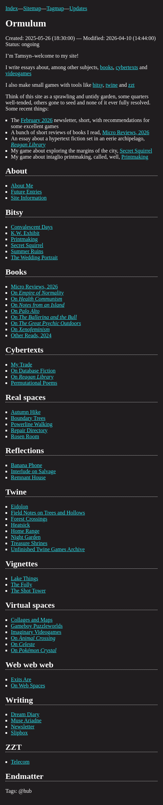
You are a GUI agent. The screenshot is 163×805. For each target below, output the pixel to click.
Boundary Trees (28, 418)
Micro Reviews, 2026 (125, 132)
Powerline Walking (31, 424)
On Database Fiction (33, 371)
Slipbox (19, 733)
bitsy (98, 85)
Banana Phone (26, 465)
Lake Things (24, 578)
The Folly (21, 584)
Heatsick (20, 525)
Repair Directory (29, 430)
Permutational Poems (34, 383)
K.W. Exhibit (25, 233)
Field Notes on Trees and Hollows (48, 513)
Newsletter (22, 726)
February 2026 (37, 120)
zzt (131, 85)
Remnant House (28, 477)
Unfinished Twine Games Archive (48, 549)
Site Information (29, 198)
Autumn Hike (26, 412)
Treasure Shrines (29, 543)
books (106, 67)
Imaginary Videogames (36, 632)
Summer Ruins (27, 251)
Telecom (20, 762)
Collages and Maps (32, 620)
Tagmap (55, 8)
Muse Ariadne (26, 720)
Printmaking (134, 157)
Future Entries (26, 192)
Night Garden (26, 537)
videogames (18, 73)
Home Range (25, 531)
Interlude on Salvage (33, 471)
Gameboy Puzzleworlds (36, 626)
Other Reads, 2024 (31, 335)
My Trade (21, 364)
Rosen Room (25, 436)
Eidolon (19, 506)
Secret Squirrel (136, 151)
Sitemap (32, 8)
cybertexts (127, 67)
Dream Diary (25, 714)
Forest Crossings (29, 519)
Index (11, 8)
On (37, 293)
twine (112, 85)
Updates (78, 8)
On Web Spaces (28, 685)
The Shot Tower (28, 590)
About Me (22, 185)
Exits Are (21, 679)
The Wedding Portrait (34, 257)
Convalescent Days (32, 227)
